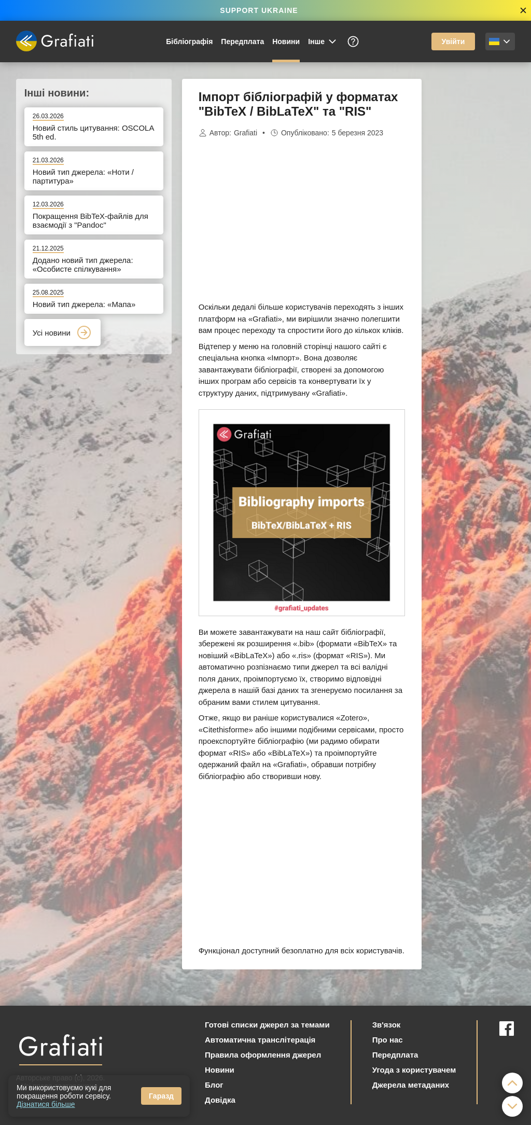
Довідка (220, 1099)
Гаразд (161, 1096)
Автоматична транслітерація (260, 1039)
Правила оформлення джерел (263, 1054)
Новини (286, 41)
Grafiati (245, 132)
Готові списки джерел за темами (267, 1024)
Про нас (387, 1039)
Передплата (242, 41)
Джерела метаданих (410, 1084)
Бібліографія (189, 41)
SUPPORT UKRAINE (259, 10)
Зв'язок (386, 1024)
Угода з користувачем (414, 1069)
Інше (323, 41)
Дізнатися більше (46, 1104)
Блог (214, 1084)
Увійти (453, 41)
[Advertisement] (473, 234)
